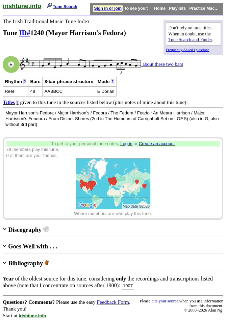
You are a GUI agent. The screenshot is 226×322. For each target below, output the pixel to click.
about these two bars (162, 64)
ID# (24, 32)
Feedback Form (113, 302)
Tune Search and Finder (190, 39)
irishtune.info (22, 6)
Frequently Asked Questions (187, 50)
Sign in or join (108, 8)
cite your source (164, 301)
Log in (126, 143)
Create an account (157, 143)
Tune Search (65, 6)
